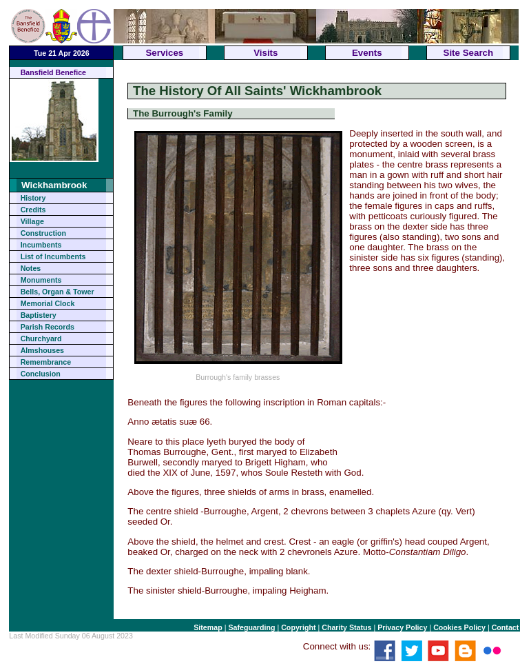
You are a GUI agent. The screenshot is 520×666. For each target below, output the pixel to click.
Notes (31, 268)
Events (367, 53)
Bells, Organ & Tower (57, 291)
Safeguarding (251, 627)
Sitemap (208, 627)
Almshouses (42, 350)
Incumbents (41, 245)
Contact (505, 627)
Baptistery (38, 315)
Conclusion (41, 374)
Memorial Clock (48, 303)
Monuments (41, 280)
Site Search (469, 53)
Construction (43, 233)
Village (32, 221)
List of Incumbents (53, 256)
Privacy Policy (402, 627)
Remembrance (46, 362)
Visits (265, 53)
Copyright (298, 627)
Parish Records (47, 327)
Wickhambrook (54, 185)
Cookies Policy (459, 627)
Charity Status (346, 627)
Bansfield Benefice (53, 72)
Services (164, 53)
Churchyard (41, 338)
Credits (33, 209)
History (33, 198)
